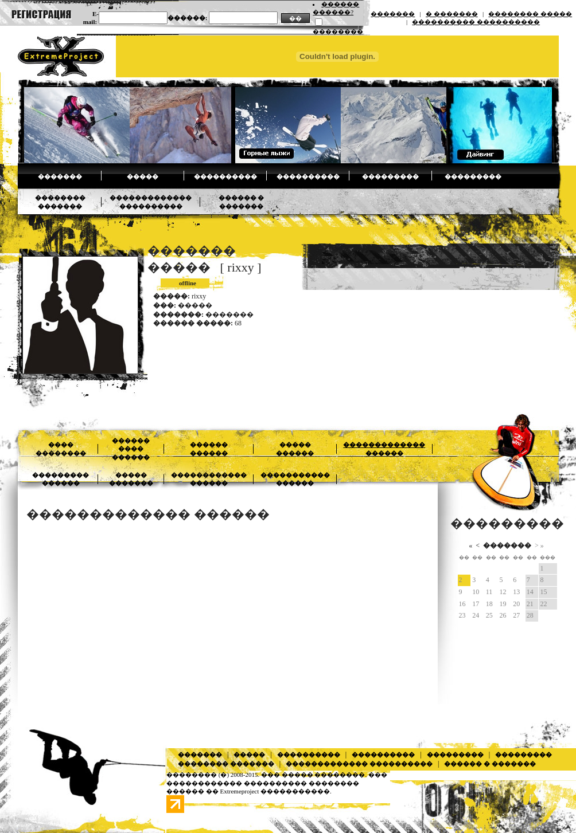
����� (142, 176)
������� (393, 13)
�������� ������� (226, 763)
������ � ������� (490, 763)
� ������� (452, 13)
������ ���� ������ (131, 449)
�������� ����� (530, 13)
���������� (225, 176)
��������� (390, 176)
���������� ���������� (476, 21)
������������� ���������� (359, 763)
